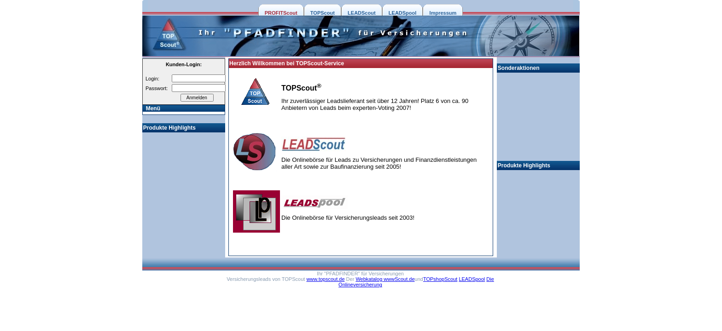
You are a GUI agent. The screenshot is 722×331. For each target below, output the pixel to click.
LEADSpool (403, 13)
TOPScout (322, 13)
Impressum (443, 13)
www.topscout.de (325, 279)
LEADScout (362, 13)
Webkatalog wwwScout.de (384, 279)
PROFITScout (281, 13)
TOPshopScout (440, 279)
